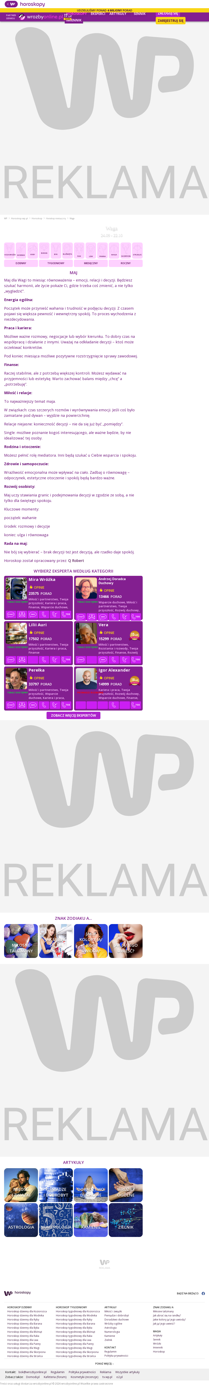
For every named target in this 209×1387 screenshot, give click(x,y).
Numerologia (112, 1332)
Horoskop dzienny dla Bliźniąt (24, 1332)
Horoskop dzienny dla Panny (24, 1344)
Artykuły (119, 13)
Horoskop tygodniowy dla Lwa (73, 1340)
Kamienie (109, 1336)
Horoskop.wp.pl (19, 218)
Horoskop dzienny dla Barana (24, 1323)
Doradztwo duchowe (116, 1319)
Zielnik (108, 1340)
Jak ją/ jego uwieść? (164, 1323)
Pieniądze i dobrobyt (116, 1315)
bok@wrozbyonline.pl (33, 1372)
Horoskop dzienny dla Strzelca (25, 1356)
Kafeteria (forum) (55, 1377)
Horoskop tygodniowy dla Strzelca (76, 1356)
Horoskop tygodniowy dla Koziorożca (78, 1311)
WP (5, 218)
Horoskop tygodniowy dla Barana (75, 1323)
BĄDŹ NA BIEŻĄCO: (191, 1293)
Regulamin (110, 1351)
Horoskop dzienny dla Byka (23, 1327)
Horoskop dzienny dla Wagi (23, 1348)
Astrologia (110, 1327)
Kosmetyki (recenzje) (84, 1377)
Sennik (140, 13)
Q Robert (76, 560)
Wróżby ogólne (113, 1323)
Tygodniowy (55, 263)
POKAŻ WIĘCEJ (104, 1363)
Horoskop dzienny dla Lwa (22, 1340)
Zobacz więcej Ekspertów (73, 715)
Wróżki (157, 1343)
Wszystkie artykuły (127, 1372)
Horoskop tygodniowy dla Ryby (74, 1319)
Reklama (105, 1372)
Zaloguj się (168, 13)
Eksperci (98, 13)
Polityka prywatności (116, 1355)
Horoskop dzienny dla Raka (23, 1336)
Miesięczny (91, 263)
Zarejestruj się (170, 20)
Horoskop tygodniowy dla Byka (74, 1327)
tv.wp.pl (107, 1377)
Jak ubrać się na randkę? (167, 1315)
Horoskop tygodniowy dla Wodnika (76, 1315)
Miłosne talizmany (163, 1311)
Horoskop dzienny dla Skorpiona (26, 1352)
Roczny (126, 263)
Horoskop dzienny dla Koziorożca (27, 1311)
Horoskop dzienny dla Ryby (23, 1319)
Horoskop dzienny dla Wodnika (25, 1315)
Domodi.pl (33, 1377)
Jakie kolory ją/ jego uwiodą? (169, 1319)
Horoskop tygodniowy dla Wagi (74, 1348)
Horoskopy (76, 13)
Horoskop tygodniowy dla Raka (74, 1336)
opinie (39, 587)
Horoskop (37, 218)
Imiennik (73, 20)
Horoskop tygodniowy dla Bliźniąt (75, 1332)
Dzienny (21, 263)
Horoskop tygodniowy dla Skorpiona (77, 1352)
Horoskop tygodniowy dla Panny (75, 1344)
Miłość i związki (113, 1311)
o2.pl (119, 1377)
